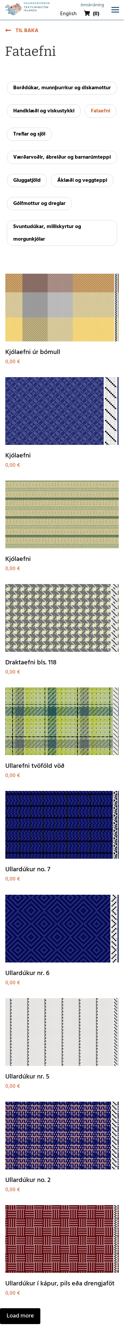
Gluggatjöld (27, 180)
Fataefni (100, 111)
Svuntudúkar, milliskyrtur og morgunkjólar (47, 233)
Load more (20, 1316)
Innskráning (92, 5)
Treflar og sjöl (29, 134)
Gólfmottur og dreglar (39, 203)
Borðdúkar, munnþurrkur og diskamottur (62, 88)
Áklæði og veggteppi (82, 180)
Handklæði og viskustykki (43, 111)
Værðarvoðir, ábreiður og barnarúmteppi (62, 157)
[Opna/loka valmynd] (115, 10)
